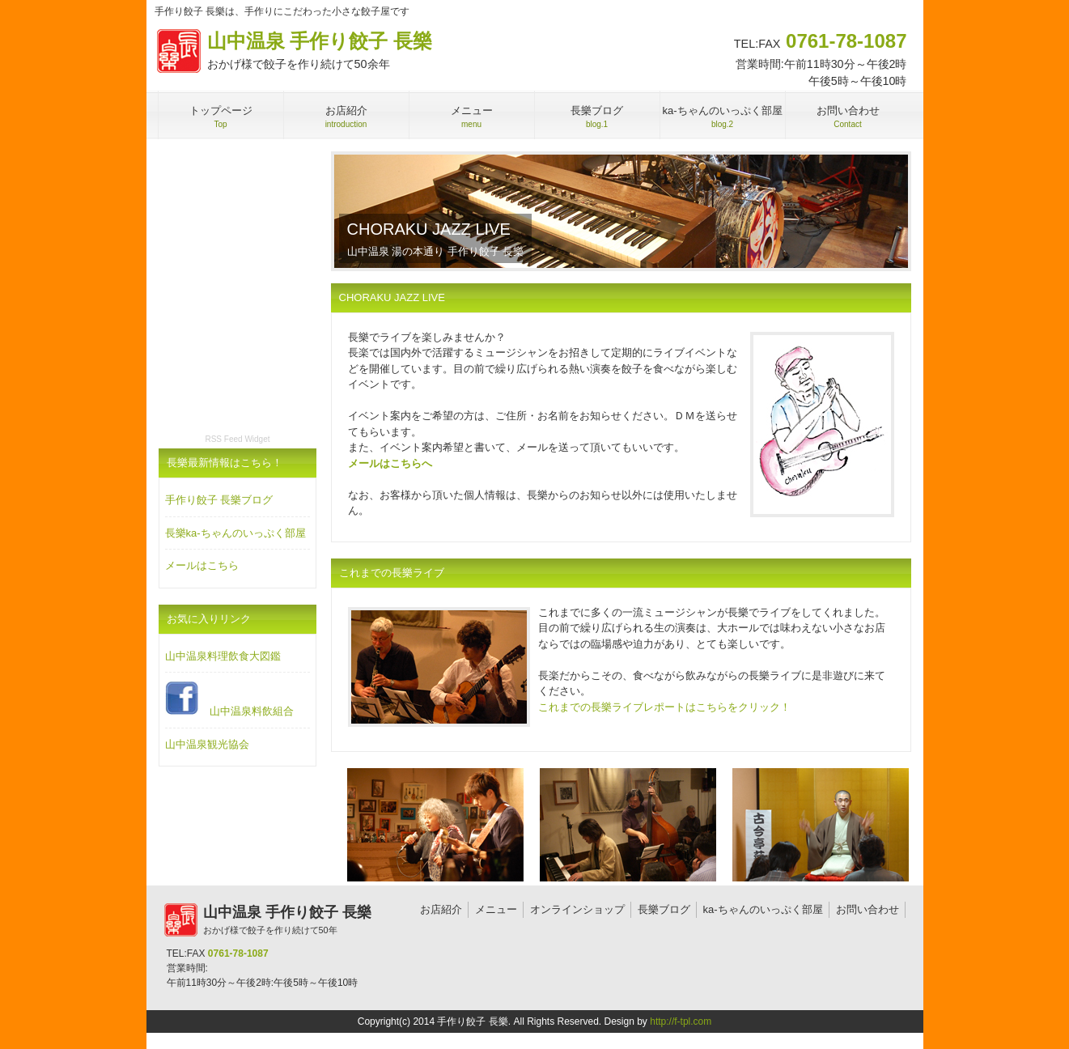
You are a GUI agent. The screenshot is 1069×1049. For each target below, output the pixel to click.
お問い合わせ (867, 909)
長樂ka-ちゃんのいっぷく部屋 (235, 533)
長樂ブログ (664, 909)
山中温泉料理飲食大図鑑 (223, 656)
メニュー (496, 909)
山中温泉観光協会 (207, 744)
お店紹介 (441, 909)
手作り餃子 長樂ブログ (219, 500)
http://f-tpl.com (680, 1021)
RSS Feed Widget (237, 439)
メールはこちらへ (390, 463)
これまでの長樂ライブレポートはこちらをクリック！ (664, 707)
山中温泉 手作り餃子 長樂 (289, 52)
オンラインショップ (577, 909)
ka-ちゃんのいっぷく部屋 (763, 909)
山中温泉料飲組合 (229, 699)
